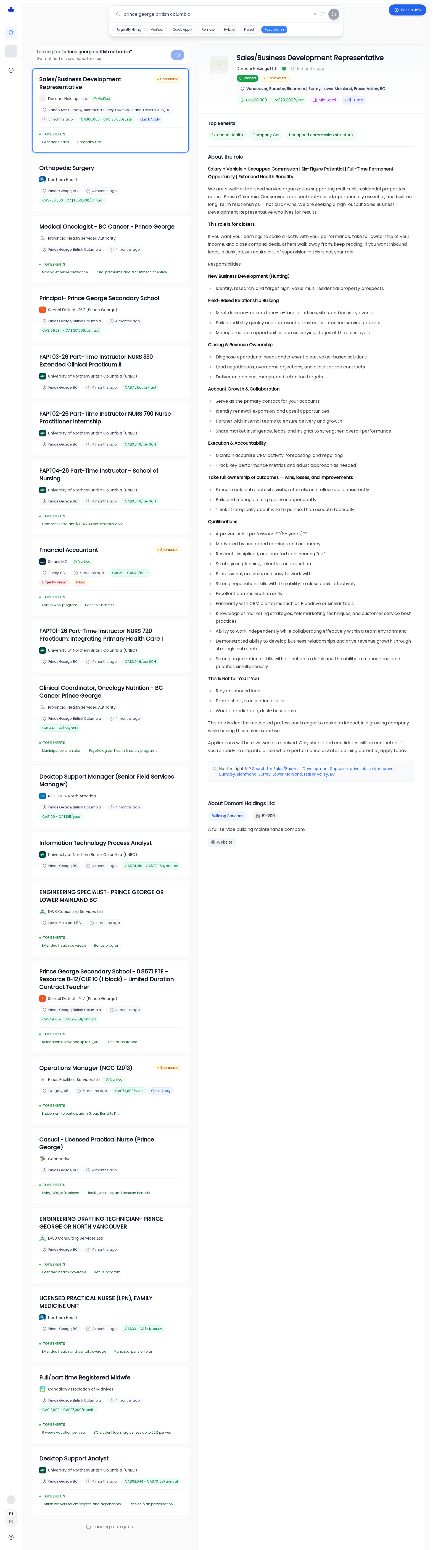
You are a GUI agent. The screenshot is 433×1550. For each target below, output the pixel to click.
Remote (208, 29)
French (249, 29)
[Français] (11, 1518)
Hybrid (229, 29)
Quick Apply (182, 29)
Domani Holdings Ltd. (257, 68)
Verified (157, 29)
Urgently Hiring (129, 29)
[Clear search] (315, 14)
